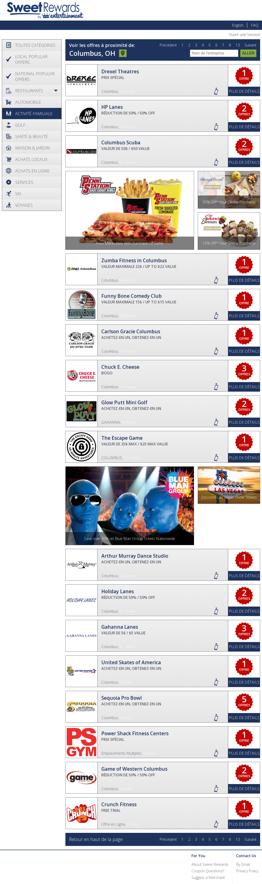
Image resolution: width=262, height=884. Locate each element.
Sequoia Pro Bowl (121, 698)
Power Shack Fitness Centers (135, 733)
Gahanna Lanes (119, 627)
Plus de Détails (244, 91)
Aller (248, 53)
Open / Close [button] (55, 90)
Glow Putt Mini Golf (124, 402)
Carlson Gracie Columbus (130, 331)
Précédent (168, 45)
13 (238, 45)
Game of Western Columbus (134, 769)
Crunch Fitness (119, 804)
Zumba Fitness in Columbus (134, 260)
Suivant (250, 45)
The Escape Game (122, 438)
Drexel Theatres (120, 71)
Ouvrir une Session (244, 34)
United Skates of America (131, 662)
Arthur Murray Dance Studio (134, 556)
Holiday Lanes (117, 591)
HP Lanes (112, 107)
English (237, 25)
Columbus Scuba (120, 142)
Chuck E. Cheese (120, 367)
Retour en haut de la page (96, 839)
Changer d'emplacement (123, 53)
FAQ (254, 25)
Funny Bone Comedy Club (131, 296)
